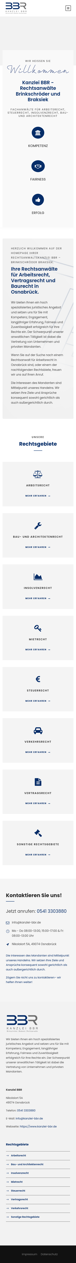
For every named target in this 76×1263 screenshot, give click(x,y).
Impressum (29, 1254)
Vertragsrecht (19, 1199)
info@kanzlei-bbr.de (29, 1118)
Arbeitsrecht (18, 1155)
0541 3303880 (52, 911)
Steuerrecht (18, 1190)
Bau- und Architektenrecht (27, 1164)
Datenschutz (49, 1254)
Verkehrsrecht (19, 1208)
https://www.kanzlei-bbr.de (38, 1126)
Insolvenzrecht (20, 1173)
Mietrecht (17, 1182)
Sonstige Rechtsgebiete (25, 1217)
